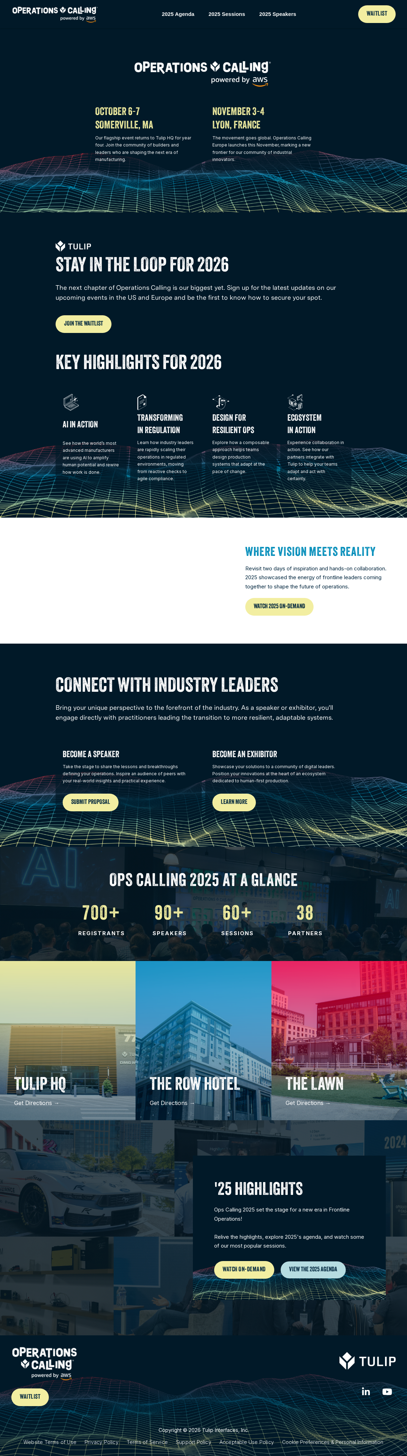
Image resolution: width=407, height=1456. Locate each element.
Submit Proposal (90, 802)
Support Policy (193, 1442)
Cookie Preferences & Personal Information (332, 1442)
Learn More (234, 802)
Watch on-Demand (244, 1270)
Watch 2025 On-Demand (279, 607)
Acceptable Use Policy (246, 1442)
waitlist (30, 1397)
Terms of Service (147, 1442)
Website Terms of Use (49, 1442)
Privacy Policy (102, 1442)
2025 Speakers (277, 14)
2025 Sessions (226, 14)
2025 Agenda (178, 14)
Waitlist (377, 14)
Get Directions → (36, 1103)
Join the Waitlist (83, 324)
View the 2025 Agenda (313, 1270)
